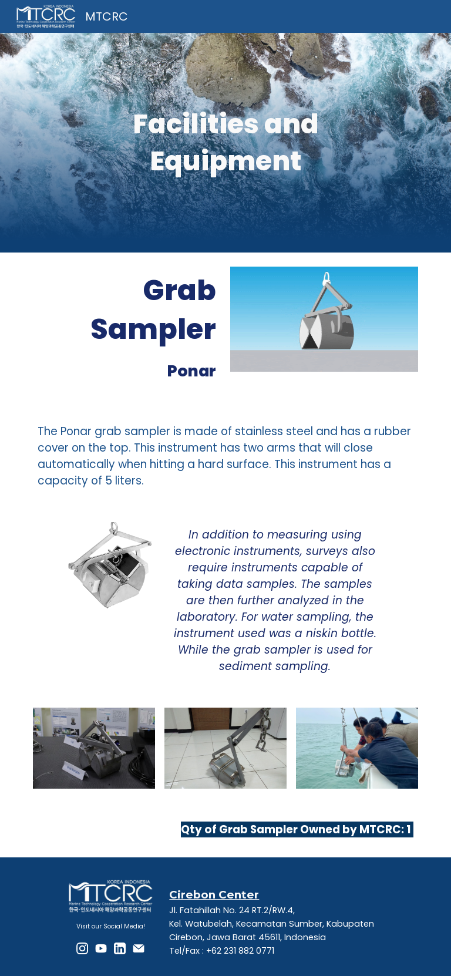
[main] (225, 142)
